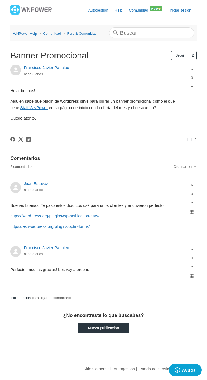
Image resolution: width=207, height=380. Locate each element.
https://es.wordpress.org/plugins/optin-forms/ (50, 226)
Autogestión (98, 10)
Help (118, 10)
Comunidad (146, 9)
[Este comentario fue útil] (192, 185)
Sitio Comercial (97, 369)
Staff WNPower (34, 107)
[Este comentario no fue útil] (192, 202)
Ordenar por (185, 167)
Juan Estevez (36, 183)
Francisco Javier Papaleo (46, 67)
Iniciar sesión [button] (180, 10)
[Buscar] (151, 32)
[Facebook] (12, 139)
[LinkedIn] (28, 139)
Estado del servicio (155, 369)
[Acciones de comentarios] (192, 212)
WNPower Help (25, 34)
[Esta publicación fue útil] (192, 69)
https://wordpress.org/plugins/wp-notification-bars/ (54, 216)
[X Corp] (20, 139)
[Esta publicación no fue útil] (192, 86)
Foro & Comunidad (81, 34)
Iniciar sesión (20, 298)
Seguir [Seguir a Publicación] (180, 55)
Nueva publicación (103, 328)
